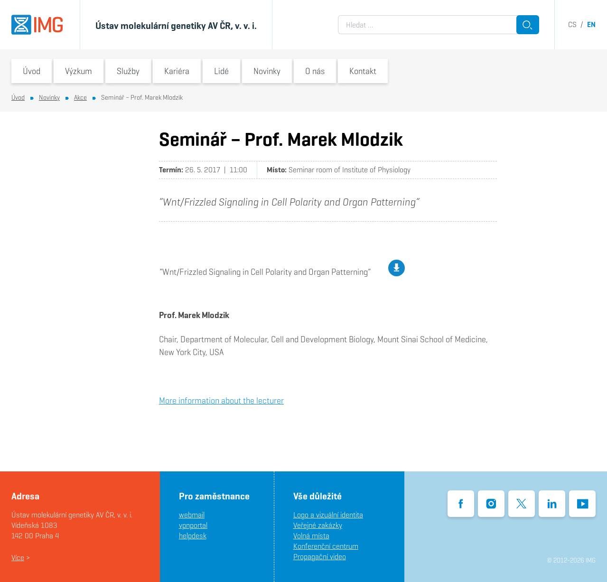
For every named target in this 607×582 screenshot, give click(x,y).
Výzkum (78, 71)
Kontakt (362, 71)
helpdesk (192, 536)
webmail (192, 515)
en (591, 24)
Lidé (221, 71)
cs (572, 24)
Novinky (266, 71)
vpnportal (193, 525)
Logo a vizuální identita (328, 515)
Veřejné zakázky (317, 525)
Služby (128, 71)
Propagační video (319, 557)
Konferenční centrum (325, 546)
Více (17, 558)
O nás (315, 71)
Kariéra (176, 71)
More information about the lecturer (221, 400)
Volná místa (311, 536)
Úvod (31, 71)
